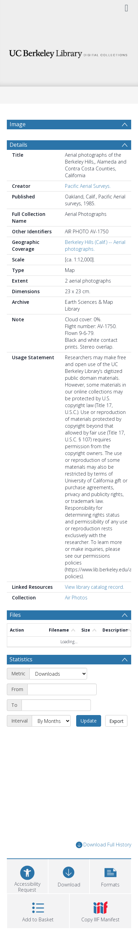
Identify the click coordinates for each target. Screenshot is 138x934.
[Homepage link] (68, 52)
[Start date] (62, 706)
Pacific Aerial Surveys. (88, 202)
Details (18, 161)
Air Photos (76, 614)
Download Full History (103, 861)
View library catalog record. (94, 603)
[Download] (69, 891)
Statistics (21, 675)
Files (15, 631)
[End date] (56, 721)
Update (89, 737)
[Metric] (58, 690)
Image (18, 124)
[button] (110, 891)
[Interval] (51, 737)
